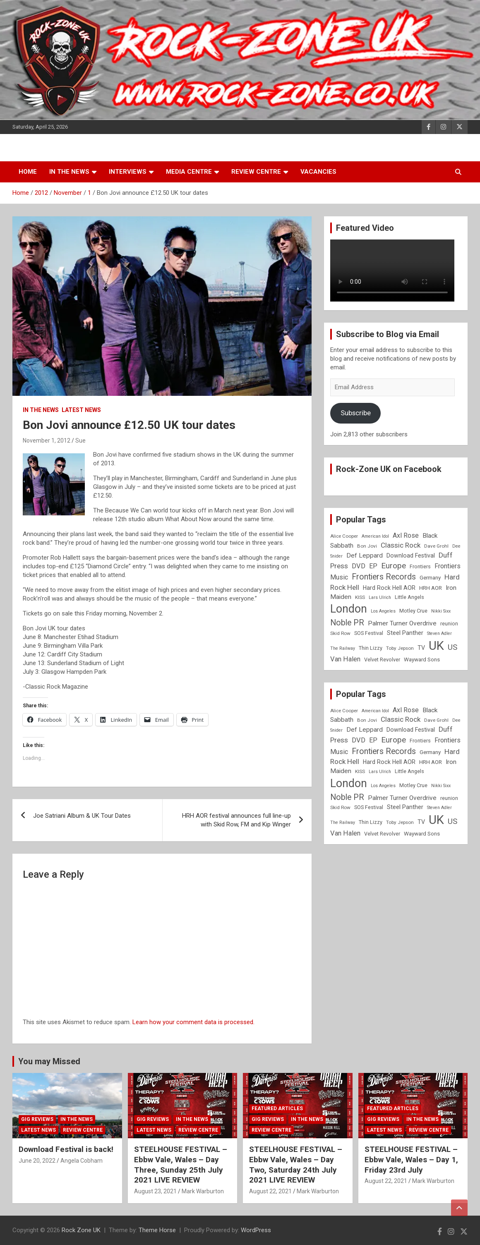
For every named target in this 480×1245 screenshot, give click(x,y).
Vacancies (318, 171)
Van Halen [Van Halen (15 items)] (345, 659)
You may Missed (49, 1061)
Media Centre (189, 171)
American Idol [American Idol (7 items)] (375, 536)
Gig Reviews (37, 1119)
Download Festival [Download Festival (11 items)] (410, 555)
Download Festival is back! (66, 1149)
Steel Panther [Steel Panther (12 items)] (405, 633)
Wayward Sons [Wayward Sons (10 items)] (422, 659)
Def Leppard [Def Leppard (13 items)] (364, 555)
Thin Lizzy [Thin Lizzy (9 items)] (370, 648)
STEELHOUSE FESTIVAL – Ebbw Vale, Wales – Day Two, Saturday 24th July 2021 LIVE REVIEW (295, 1164)
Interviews (127, 171)
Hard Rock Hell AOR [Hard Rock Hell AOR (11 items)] (389, 587)
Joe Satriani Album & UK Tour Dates (82, 815)
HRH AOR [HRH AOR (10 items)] (430, 588)
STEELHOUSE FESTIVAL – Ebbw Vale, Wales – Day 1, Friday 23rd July (411, 1159)
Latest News (81, 410)
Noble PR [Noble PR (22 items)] (347, 622)
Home (28, 171)
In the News (69, 171)
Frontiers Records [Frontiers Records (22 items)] (384, 577)
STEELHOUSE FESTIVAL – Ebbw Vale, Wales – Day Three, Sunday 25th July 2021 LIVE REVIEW (180, 1164)
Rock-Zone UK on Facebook (389, 469)
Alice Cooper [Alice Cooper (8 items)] (344, 536)
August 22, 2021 (270, 1191)
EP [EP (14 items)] (373, 566)
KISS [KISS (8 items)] (360, 597)
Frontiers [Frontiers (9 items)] (420, 566)
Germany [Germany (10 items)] (430, 578)
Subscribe (356, 413)
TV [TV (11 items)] (421, 647)
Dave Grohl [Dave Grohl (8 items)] (436, 546)
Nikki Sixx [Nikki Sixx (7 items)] (441, 611)
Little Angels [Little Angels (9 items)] (409, 597)
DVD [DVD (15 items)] (358, 566)
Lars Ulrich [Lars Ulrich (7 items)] (380, 597)
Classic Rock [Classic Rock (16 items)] (400, 545)
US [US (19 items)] (452, 647)
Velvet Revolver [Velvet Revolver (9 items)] (382, 659)
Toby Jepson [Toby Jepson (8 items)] (400, 648)
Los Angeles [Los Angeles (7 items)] (383, 611)
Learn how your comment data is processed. (193, 1022)
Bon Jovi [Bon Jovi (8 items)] (367, 546)
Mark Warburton (203, 1191)
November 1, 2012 (46, 440)
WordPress (256, 1230)
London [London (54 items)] (348, 608)
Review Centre (256, 171)
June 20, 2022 (37, 1160)
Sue (80, 440)
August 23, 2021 (155, 1191)
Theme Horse (157, 1230)
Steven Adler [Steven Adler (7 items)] (439, 633)
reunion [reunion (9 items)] (449, 623)
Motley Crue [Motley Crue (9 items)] (413, 611)
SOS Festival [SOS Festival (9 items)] (368, 633)
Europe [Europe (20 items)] (393, 565)
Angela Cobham (81, 1160)
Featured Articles (277, 1108)
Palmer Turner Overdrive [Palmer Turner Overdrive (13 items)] (402, 623)
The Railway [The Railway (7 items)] (342, 648)
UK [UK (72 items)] (436, 646)
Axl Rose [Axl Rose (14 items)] (406, 535)
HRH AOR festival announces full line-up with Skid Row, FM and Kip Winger (236, 820)
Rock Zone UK (81, 1230)
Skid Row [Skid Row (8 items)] (340, 633)
